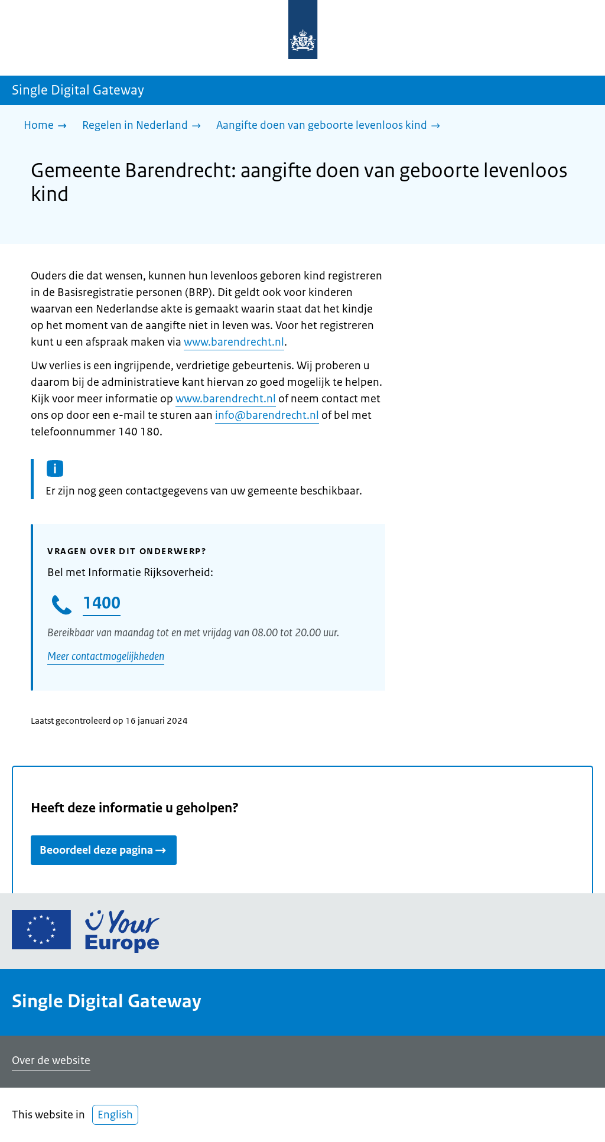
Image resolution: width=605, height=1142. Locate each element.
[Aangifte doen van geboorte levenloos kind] (331, 126)
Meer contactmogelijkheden (105, 656)
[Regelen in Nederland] (144, 126)
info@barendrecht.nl (267, 415)
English (115, 1115)
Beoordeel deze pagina (104, 850)
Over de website (51, 1060)
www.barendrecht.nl (234, 342)
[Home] (48, 126)
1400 (102, 602)
